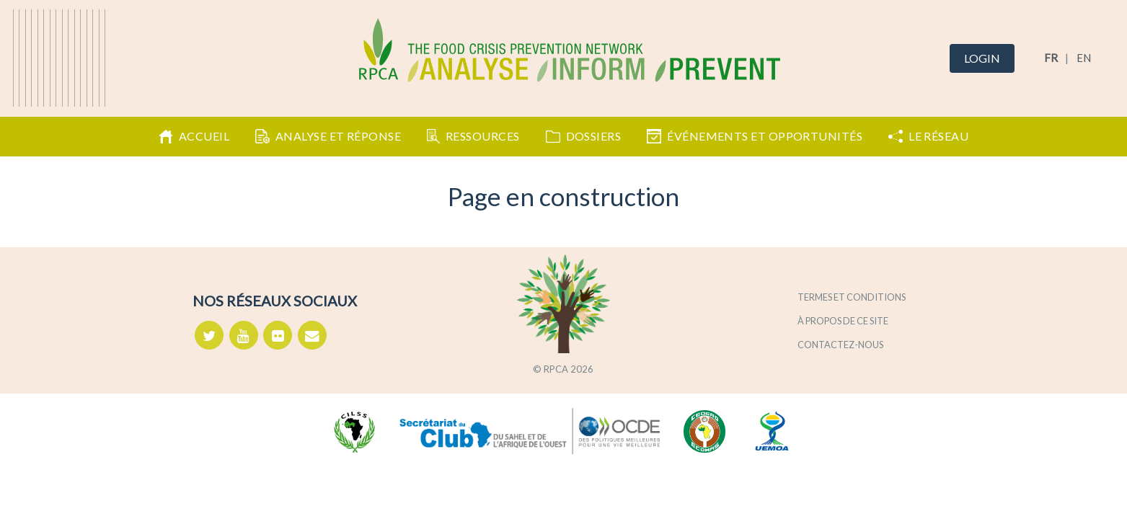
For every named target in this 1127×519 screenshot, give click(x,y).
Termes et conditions (851, 297)
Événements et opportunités (754, 136)
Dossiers (584, 136)
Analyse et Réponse (328, 136)
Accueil (194, 136)
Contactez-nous (840, 344)
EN (1084, 57)
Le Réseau (928, 136)
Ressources (473, 136)
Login (982, 58)
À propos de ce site (842, 321)
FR (1051, 57)
